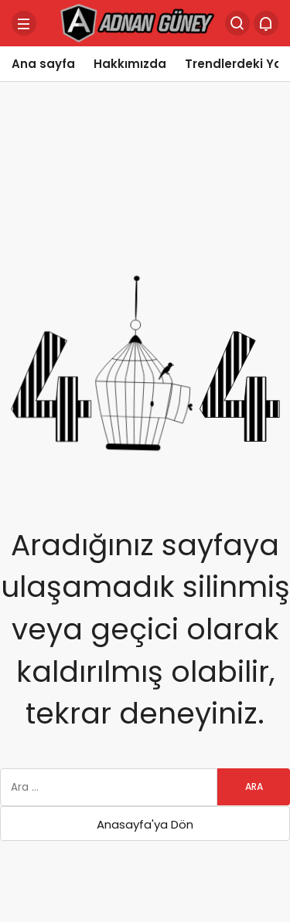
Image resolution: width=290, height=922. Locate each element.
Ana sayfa (43, 64)
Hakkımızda (130, 64)
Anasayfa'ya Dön (145, 824)
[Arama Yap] (237, 23)
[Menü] (24, 23)
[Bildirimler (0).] (266, 23)
